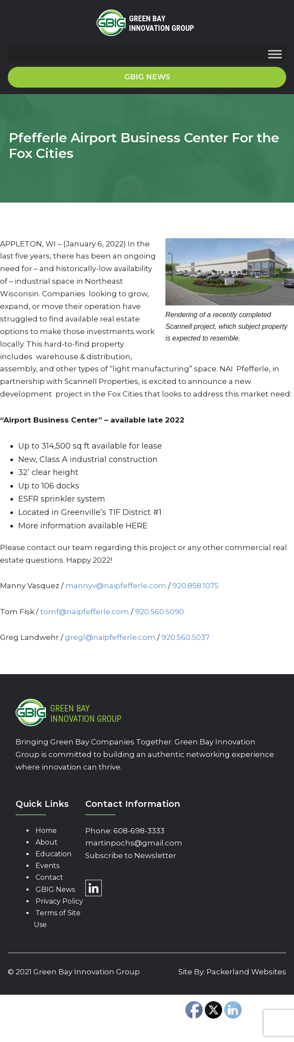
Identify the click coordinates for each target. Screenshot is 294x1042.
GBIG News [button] (147, 76)
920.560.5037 (186, 637)
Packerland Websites (246, 971)
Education (53, 854)
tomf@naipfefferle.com (84, 611)
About (47, 842)
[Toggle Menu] (275, 54)
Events (47, 866)
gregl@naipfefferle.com (110, 637)
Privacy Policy (59, 901)
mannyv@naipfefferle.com (115, 585)
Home (46, 830)
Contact (49, 877)
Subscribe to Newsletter (130, 855)
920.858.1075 (195, 585)
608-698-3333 (139, 830)
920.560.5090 (160, 611)
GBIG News (55, 889)
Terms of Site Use (57, 919)
